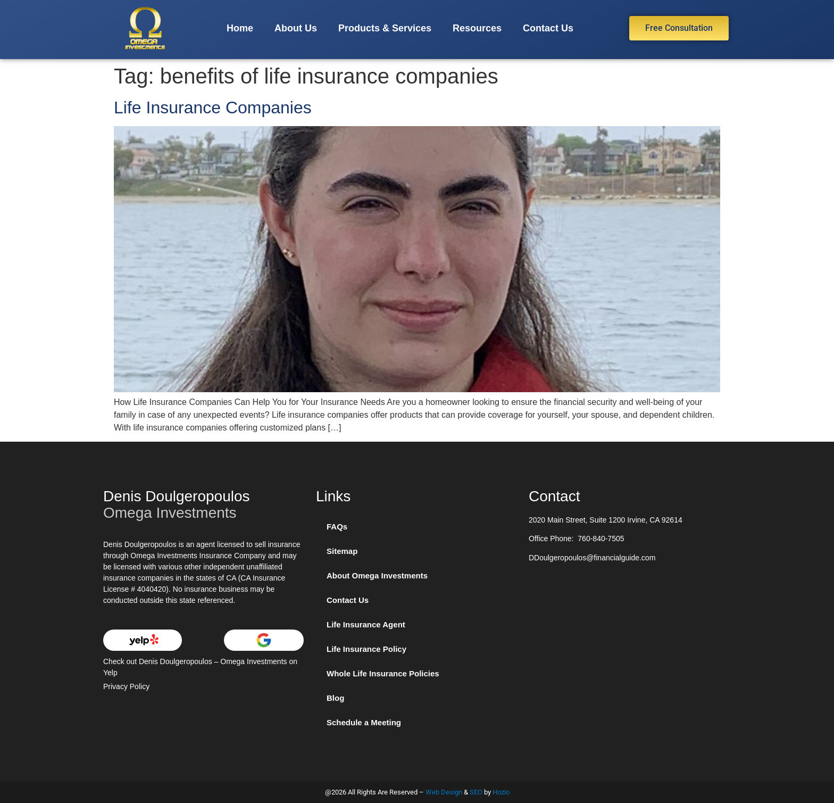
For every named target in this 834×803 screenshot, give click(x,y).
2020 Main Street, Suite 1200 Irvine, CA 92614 (605, 520)
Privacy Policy (126, 686)
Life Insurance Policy (366, 648)
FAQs (337, 526)
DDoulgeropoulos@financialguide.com (592, 557)
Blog (335, 697)
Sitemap (342, 551)
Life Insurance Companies (213, 107)
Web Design (444, 792)
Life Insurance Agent (366, 624)
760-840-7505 (601, 538)
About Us (295, 28)
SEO (476, 792)
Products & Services (384, 28)
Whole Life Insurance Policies (383, 673)
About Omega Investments (377, 575)
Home (240, 28)
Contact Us (548, 28)
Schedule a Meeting (364, 722)
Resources (477, 28)
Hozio (501, 792)
